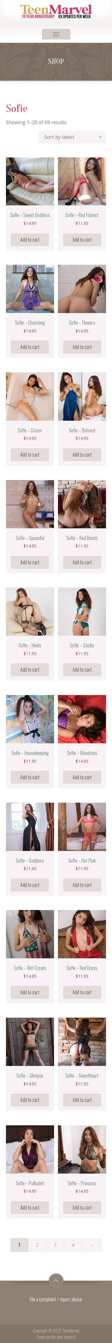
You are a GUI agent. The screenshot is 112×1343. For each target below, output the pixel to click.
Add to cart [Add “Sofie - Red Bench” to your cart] (82, 562)
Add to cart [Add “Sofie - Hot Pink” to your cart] (82, 884)
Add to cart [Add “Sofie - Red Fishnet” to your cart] (82, 239)
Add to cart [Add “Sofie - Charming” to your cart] (29, 347)
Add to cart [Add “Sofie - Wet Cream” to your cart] (29, 992)
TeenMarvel (70, 1330)
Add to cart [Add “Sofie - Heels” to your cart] (29, 669)
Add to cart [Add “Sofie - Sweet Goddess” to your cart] (29, 239)
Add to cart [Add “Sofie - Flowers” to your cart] (82, 347)
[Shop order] (72, 137)
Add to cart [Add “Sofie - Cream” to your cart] (29, 454)
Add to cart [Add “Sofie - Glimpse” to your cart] (29, 1099)
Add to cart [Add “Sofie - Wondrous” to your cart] (82, 777)
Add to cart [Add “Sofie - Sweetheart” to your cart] (82, 1099)
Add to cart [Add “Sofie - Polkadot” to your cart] (29, 1207)
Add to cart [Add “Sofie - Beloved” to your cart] (82, 454)
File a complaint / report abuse (56, 1299)
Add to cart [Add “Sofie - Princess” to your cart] (82, 1207)
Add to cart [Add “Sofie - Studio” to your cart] (82, 669)
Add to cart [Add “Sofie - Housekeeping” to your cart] (29, 777)
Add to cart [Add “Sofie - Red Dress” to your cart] (82, 992)
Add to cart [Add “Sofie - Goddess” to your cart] (29, 884)
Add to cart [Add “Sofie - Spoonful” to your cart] (29, 562)
